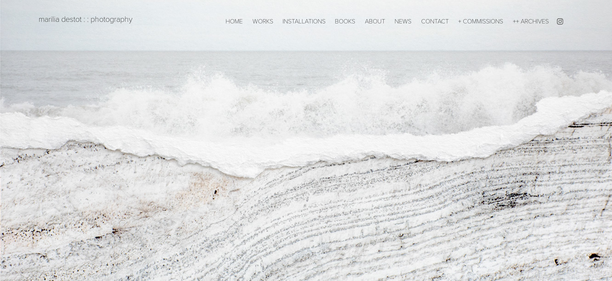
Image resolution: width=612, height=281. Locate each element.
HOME (234, 21)
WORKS (263, 21)
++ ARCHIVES (531, 21)
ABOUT (375, 21)
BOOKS (345, 21)
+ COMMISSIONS (480, 21)
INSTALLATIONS (304, 21)
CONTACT (435, 21)
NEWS (403, 21)
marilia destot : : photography (82, 18)
